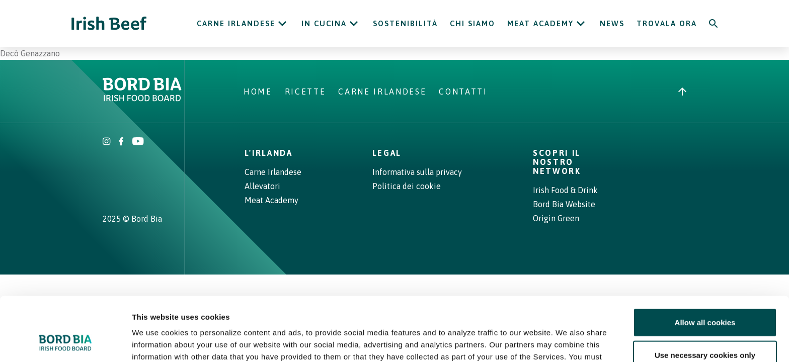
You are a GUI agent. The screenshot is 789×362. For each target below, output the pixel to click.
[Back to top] (682, 91)
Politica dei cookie (406, 186)
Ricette (305, 91)
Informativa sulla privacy (417, 171)
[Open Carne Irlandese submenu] (282, 23)
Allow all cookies (705, 263)
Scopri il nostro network (557, 161)
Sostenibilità (405, 23)
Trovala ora (667, 23)
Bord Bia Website (564, 204)
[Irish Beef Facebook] (121, 142)
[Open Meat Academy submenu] (581, 23)
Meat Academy (540, 23)
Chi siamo (472, 23)
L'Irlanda (269, 152)
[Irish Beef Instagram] (107, 142)
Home (258, 91)
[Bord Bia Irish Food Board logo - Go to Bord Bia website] (142, 98)
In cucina (324, 23)
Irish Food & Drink (565, 190)
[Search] (713, 23)
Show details (528, 342)
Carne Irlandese (236, 23)
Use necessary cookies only (705, 296)
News (612, 23)
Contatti (463, 91)
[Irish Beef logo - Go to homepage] (109, 23)
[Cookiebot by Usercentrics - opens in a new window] (65, 342)
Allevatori (262, 186)
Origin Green (556, 218)
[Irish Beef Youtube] (137, 142)
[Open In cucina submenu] (354, 23)
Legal (387, 152)
